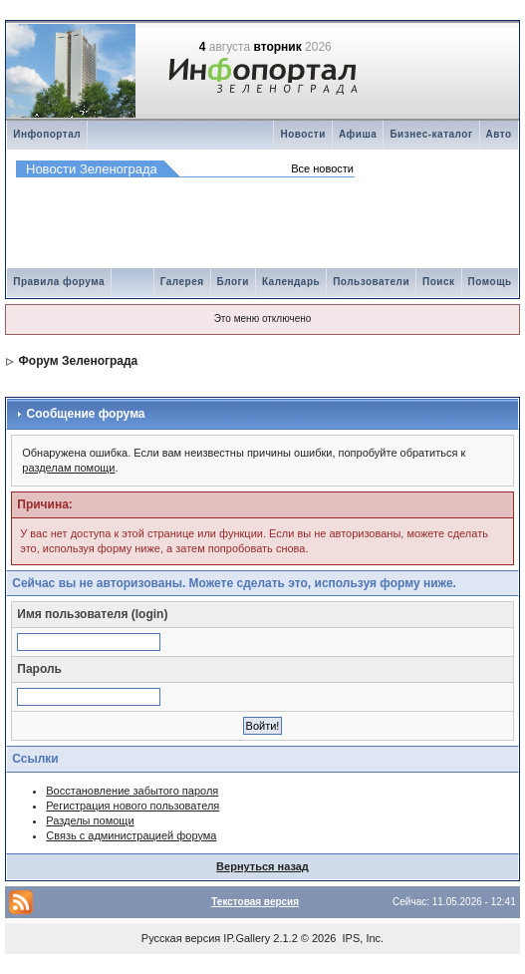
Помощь (490, 281)
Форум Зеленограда (78, 361)
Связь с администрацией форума (131, 835)
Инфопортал (47, 134)
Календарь (291, 281)
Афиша (358, 134)
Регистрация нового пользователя (132, 806)
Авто (499, 134)
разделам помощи (68, 468)
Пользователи (371, 281)
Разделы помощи (89, 820)
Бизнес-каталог (431, 134)
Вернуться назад (262, 866)
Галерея (182, 281)
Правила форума (59, 281)
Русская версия (180, 938)
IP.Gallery (246, 938)
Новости (302, 134)
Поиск (438, 281)
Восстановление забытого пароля (132, 791)
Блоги (233, 281)
